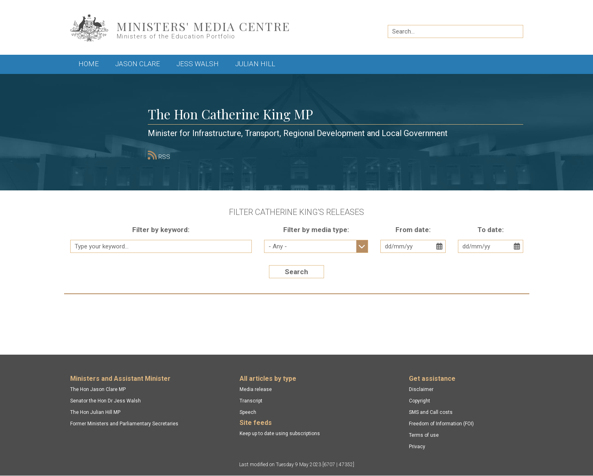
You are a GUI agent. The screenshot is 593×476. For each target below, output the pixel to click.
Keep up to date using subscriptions (280, 433)
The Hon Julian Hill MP (95, 412)
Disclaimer (421, 389)
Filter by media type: (316, 230)
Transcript (251, 401)
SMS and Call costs (431, 412)
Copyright (419, 401)
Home (88, 64)
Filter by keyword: (160, 230)
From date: (413, 230)
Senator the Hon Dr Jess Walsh (105, 401)
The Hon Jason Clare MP (98, 389)
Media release (256, 389)
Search (296, 272)
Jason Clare (137, 64)
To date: (491, 230)
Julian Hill (255, 64)
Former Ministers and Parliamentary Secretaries (124, 424)
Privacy (417, 446)
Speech (248, 412)
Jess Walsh (197, 64)
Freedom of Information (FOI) (441, 424)
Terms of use (424, 435)
